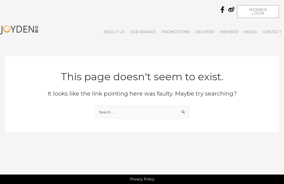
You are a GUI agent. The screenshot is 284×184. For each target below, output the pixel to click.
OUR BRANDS (143, 32)
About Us (114, 31)
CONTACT (271, 31)
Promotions (175, 31)
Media (250, 31)
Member (229, 31)
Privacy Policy (142, 179)
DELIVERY (205, 31)
